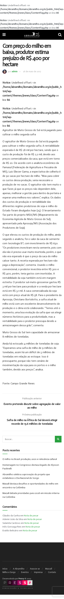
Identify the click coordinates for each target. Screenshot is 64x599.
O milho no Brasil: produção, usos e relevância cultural (29, 459)
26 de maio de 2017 (32, 71)
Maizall (48, 568)
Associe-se (35, 568)
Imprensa (38, 572)
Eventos (25, 572)
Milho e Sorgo (9, 572)
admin (14, 71)
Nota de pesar (31, 515)
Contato (52, 572)
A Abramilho (18, 568)
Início (4, 568)
